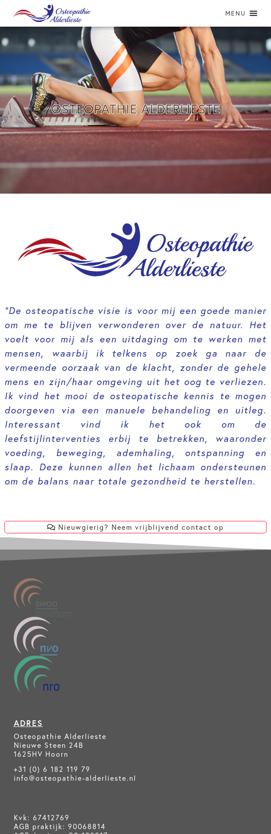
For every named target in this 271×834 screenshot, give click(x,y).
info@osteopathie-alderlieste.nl (75, 777)
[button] (235, 13)
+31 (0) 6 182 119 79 (52, 769)
